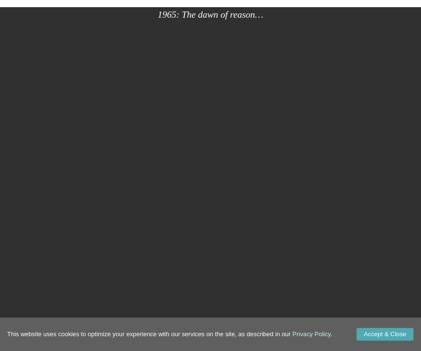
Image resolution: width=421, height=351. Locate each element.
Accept (385, 334)
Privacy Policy (311, 334)
